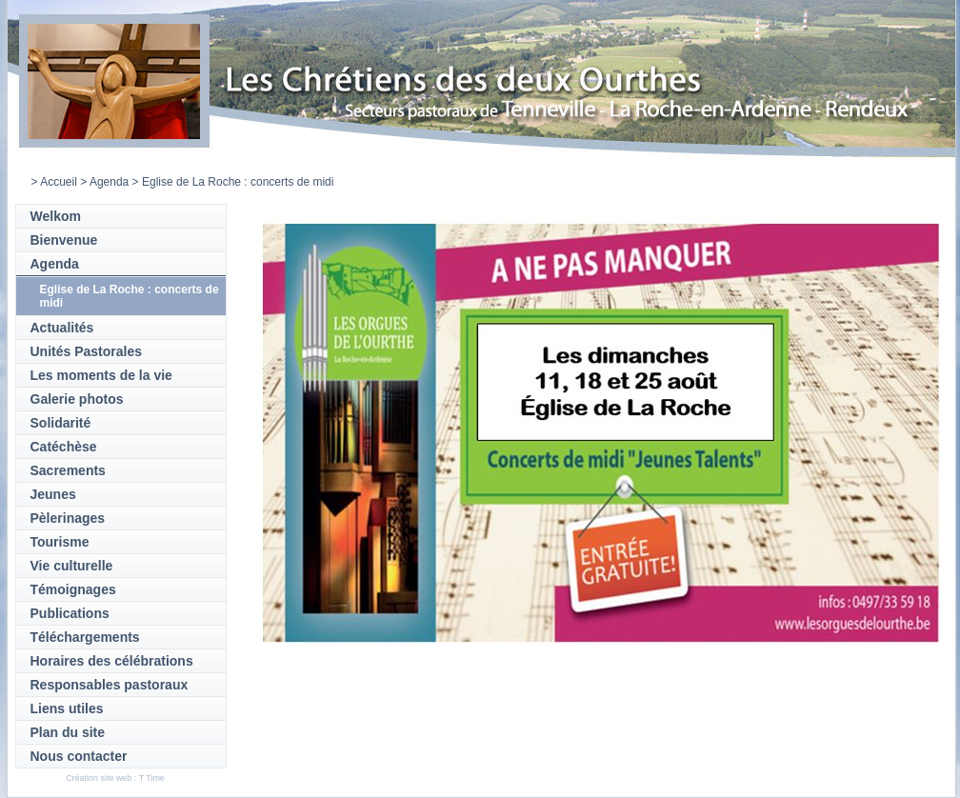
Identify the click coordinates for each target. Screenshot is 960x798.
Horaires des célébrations (111, 660)
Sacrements (68, 470)
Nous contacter (79, 756)
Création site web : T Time (115, 778)
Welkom (55, 216)
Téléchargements (85, 637)
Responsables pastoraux (109, 684)
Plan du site (68, 732)
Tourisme (60, 541)
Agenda (109, 182)
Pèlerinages (68, 518)
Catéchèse (63, 446)
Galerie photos (77, 399)
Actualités (62, 327)
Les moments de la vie (101, 375)
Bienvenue (64, 240)
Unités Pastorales (86, 351)
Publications (70, 613)
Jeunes (53, 494)
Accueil (58, 182)
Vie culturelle (71, 565)
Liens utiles (67, 708)
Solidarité (60, 422)
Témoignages (73, 589)
